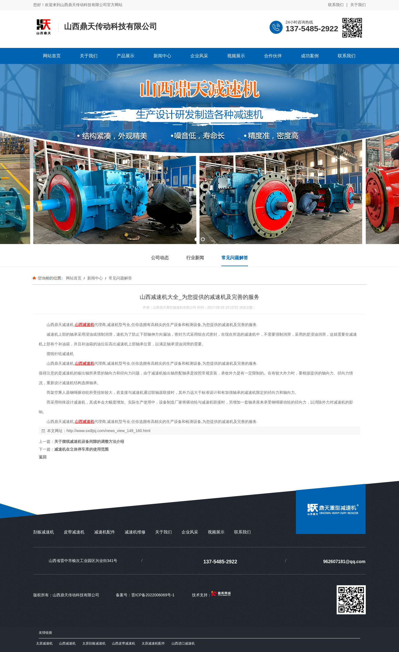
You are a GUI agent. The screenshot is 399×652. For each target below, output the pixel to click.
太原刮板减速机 (94, 643)
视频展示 (216, 532)
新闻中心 (95, 278)
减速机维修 (135, 532)
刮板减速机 (43, 532)
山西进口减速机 (183, 643)
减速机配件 (104, 532)
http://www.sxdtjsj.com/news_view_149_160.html (108, 430)
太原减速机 (44, 643)
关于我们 (358, 4)
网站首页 (73, 278)
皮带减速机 (74, 532)
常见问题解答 (120, 278)
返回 (43, 457)
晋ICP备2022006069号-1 (153, 595)
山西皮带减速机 (123, 643)
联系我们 (336, 4)
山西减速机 (67, 643)
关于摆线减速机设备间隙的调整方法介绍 (89, 441)
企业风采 (189, 532)
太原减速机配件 (153, 643)
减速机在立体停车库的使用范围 (81, 449)
